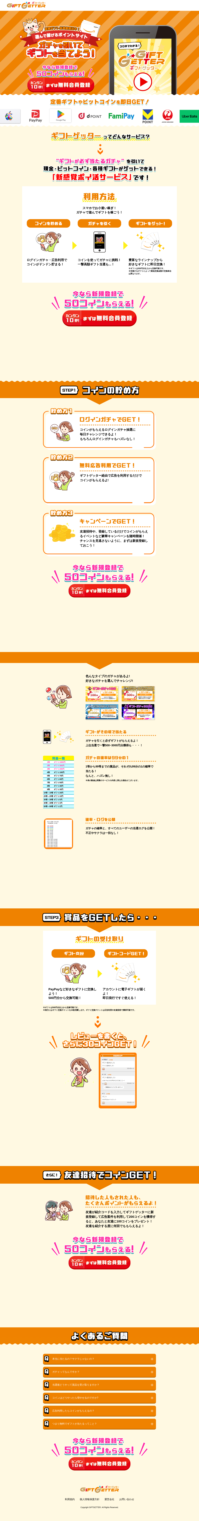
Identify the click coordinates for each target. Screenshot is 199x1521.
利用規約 (70, 1505)
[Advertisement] (99, 348)
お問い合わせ (126, 1505)
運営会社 (109, 1505)
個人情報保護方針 (90, 1505)
